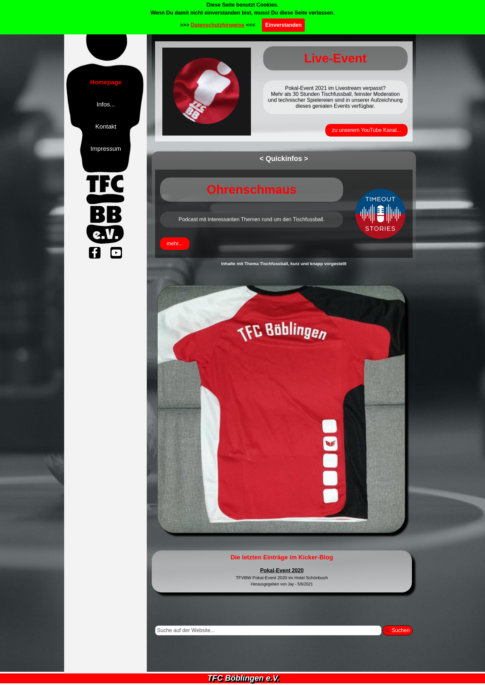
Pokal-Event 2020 (282, 570)
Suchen (401, 630)
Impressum (106, 148)
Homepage (105, 82)
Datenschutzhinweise (218, 25)
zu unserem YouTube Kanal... (366, 130)
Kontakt (105, 126)
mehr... (175, 243)
